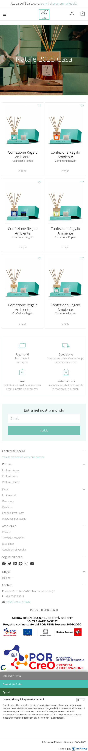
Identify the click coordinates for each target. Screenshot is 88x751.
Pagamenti (22, 354)
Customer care (65, 381)
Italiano (6, 577)
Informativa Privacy (52, 742)
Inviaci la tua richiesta (18, 601)
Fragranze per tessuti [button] (14, 518)
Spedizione (66, 354)
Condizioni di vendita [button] (14, 549)
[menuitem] (44, 470)
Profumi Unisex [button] (11, 482)
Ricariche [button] (7, 507)
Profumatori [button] (9, 495)
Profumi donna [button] (10, 470)
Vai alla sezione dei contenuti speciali (23, 457)
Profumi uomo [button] (10, 476)
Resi (22, 381)
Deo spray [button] (8, 501)
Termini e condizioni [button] (13, 538)
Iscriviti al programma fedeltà (58, 3)
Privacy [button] (6, 532)
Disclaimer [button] (8, 543)
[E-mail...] (44, 418)
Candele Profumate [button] (13, 513)
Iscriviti (44, 430)
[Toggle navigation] (4, 14)
